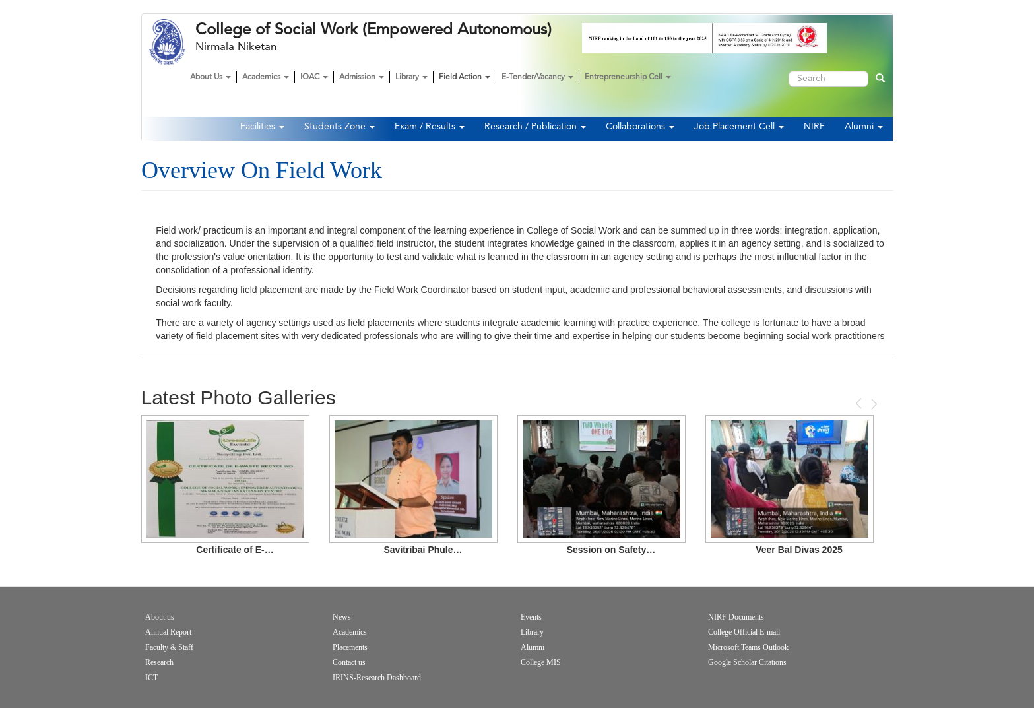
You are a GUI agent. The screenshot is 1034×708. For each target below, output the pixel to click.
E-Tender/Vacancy (537, 77)
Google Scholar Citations (747, 662)
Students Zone (339, 126)
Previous (859, 403)
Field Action (464, 77)
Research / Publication (535, 126)
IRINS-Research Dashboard (377, 677)
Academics (265, 77)
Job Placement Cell (739, 126)
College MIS (541, 662)
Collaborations (640, 126)
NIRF (814, 126)
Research (159, 662)
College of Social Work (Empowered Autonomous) (373, 29)
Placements (350, 647)
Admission (361, 77)
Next (873, 404)
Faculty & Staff (169, 647)
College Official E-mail (744, 632)
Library (411, 77)
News (342, 617)
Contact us (349, 662)
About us (159, 617)
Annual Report (168, 632)
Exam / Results (430, 126)
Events (531, 617)
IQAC (314, 77)
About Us (210, 77)
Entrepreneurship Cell (628, 77)
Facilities (262, 126)
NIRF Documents (736, 617)
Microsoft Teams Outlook (748, 647)
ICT (151, 677)
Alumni (864, 126)
